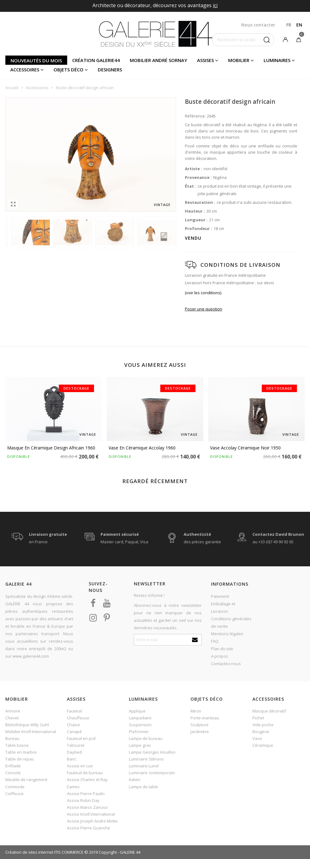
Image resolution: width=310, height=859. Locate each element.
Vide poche (263, 724)
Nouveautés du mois (36, 60)
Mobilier (238, 60)
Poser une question (203, 309)
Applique (137, 711)
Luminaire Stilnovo (146, 759)
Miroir (195, 711)
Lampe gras (140, 745)
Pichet (258, 718)
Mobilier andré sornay (158, 60)
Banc (71, 759)
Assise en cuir (80, 766)
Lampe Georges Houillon (152, 752)
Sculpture (199, 724)
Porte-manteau (204, 718)
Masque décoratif (269, 711)
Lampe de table (143, 786)
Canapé (74, 731)
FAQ (214, 641)
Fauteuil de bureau (85, 772)
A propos (219, 656)
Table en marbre (21, 752)
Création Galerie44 (96, 60)
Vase (257, 738)
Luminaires (277, 60)
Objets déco (68, 69)
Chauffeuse (78, 718)
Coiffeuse (14, 793)
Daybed (74, 752)
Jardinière (199, 731)
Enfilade (13, 766)
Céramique (262, 745)
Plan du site (222, 648)
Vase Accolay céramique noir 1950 (245, 448)
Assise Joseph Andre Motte (92, 821)
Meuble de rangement (26, 779)
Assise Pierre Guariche (88, 828)
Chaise (73, 724)
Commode (15, 786)
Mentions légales (227, 633)
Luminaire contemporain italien (152, 776)
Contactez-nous (226, 663)
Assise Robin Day (83, 800)
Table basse (17, 745)
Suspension (140, 724)
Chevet (12, 718)
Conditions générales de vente (231, 622)
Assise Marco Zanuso (87, 807)
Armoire (12, 711)
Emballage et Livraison (223, 607)
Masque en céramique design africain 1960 (51, 448)
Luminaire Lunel (144, 766)
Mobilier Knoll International (30, 731)
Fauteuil (74, 711)
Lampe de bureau (145, 738)
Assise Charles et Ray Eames (87, 783)
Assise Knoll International (91, 814)
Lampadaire (140, 718)
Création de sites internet (29, 852)
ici (215, 5)
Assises (205, 60)
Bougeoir (261, 731)
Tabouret (75, 745)
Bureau (12, 738)
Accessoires (24, 69)
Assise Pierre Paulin (86, 793)
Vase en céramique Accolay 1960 (142, 448)
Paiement (220, 596)
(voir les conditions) (203, 292)
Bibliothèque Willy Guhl (27, 724)
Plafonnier (139, 731)
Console (13, 772)
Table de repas (19, 759)
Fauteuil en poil (81, 738)
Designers (110, 69)
